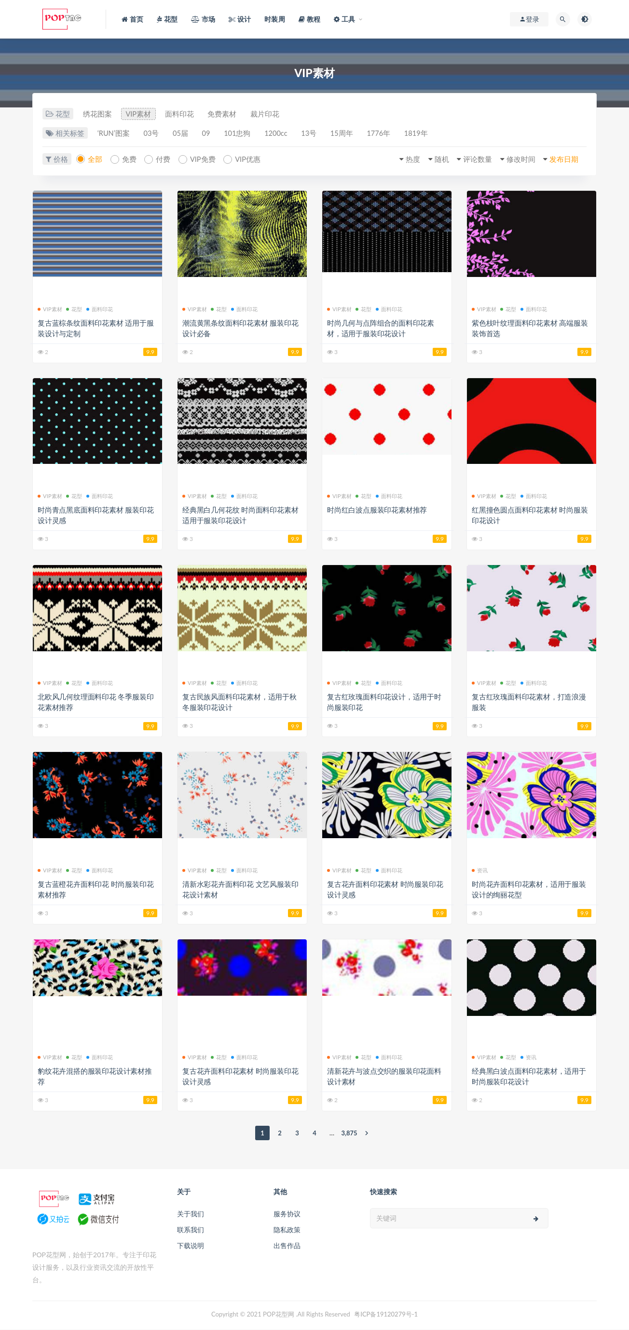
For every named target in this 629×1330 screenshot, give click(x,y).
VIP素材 (140, 114)
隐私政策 (287, 1230)
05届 (185, 134)
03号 (154, 134)
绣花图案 (97, 114)
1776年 (395, 134)
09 (212, 134)
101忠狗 (245, 134)
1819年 (435, 134)
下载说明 (190, 1246)
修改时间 (517, 160)
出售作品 (287, 1246)
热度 (405, 160)
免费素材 (227, 114)
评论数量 (472, 160)
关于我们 (190, 1214)
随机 (435, 160)
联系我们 (190, 1230)
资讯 (480, 870)
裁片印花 (272, 114)
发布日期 (562, 160)
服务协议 (287, 1214)
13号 (321, 134)
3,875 (349, 1133)
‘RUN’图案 (114, 134)
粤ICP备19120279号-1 (386, 1314)
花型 (74, 309)
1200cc (286, 134)
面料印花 (183, 114)
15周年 (356, 134)
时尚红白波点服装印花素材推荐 (377, 510)
